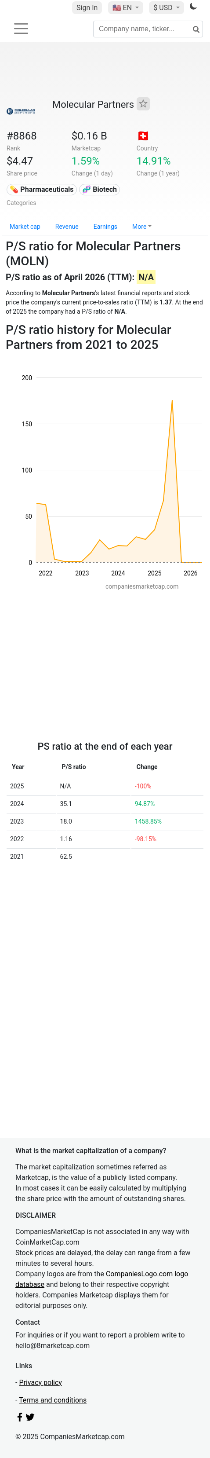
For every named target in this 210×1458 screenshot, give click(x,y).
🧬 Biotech (99, 189)
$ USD (163, 8)
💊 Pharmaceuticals (41, 189)
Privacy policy (40, 1382)
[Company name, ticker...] (148, 29)
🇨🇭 (143, 136)
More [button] (139, 226)
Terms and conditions (53, 1400)
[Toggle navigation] (21, 28)
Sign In (87, 8)
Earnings (105, 226)
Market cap (25, 226)
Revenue (67, 226)
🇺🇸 (123, 8)
